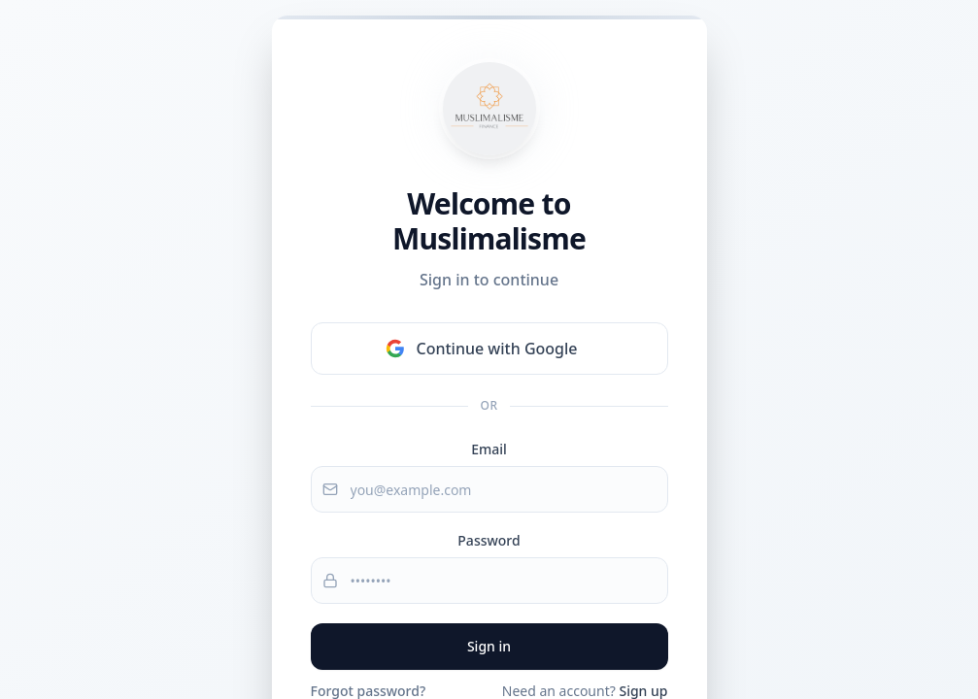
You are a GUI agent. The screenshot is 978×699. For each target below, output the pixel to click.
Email (489, 449)
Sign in (489, 646)
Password (488, 540)
